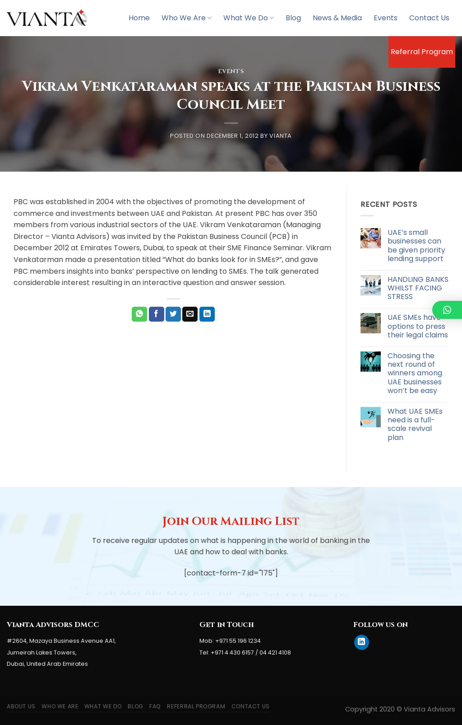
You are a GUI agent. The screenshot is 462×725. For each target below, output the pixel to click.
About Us (21, 706)
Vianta (280, 135)
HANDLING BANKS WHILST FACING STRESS (418, 288)
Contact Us (429, 18)
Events (385, 18)
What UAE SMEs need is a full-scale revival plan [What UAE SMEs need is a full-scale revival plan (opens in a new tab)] (415, 424)
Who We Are (187, 18)
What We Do (248, 18)
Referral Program (422, 52)
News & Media (337, 18)
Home (139, 18)
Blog (293, 18)
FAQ (155, 706)
